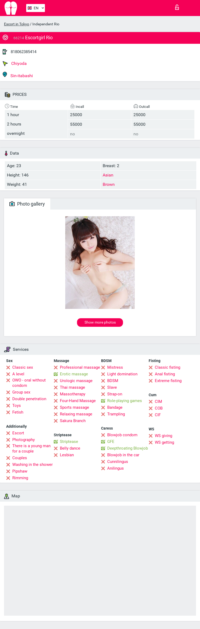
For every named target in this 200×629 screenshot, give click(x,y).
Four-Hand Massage (78, 400)
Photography (23, 439)
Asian (108, 175)
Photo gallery (27, 204)
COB (159, 408)
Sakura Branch (73, 420)
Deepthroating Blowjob (127, 448)
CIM (158, 401)
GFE (110, 441)
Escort (18, 433)
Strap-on (114, 394)
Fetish (17, 412)
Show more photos (100, 322)
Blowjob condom (122, 435)
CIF (158, 414)
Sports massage (74, 407)
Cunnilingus (117, 461)
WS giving (163, 435)
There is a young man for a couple (31, 448)
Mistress (115, 367)
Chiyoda (15, 63)
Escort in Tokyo (16, 24)
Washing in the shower (32, 464)
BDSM (112, 380)
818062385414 (23, 51)
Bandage (114, 407)
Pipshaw (19, 471)
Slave (112, 387)
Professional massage (80, 367)
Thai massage (72, 387)
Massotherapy (72, 394)
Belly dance (70, 448)
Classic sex (22, 367)
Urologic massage (76, 380)
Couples (19, 457)
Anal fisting (165, 374)
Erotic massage (74, 374)
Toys (16, 405)
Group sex (21, 392)
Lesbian (67, 455)
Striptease (69, 441)
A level (18, 374)
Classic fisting (167, 367)
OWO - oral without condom (29, 383)
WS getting (164, 442)
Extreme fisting (168, 380)
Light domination (122, 374)
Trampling (116, 414)
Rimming (20, 477)
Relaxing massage (76, 414)
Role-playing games (124, 400)
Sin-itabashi (18, 75)
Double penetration (29, 398)
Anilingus (115, 468)
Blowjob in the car (123, 455)
